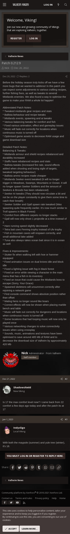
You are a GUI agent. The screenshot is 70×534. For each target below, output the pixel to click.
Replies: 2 (23, 76)
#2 (66, 378)
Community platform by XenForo (32, 492)
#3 (66, 419)
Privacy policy (42, 498)
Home (62, 498)
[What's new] (58, 4)
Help (54, 498)
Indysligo (19, 427)
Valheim (56, 353)
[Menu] (4, 4)
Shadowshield (22, 387)
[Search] (65, 4)
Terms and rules (23, 498)
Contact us (7, 498)
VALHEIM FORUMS (21, 4)
